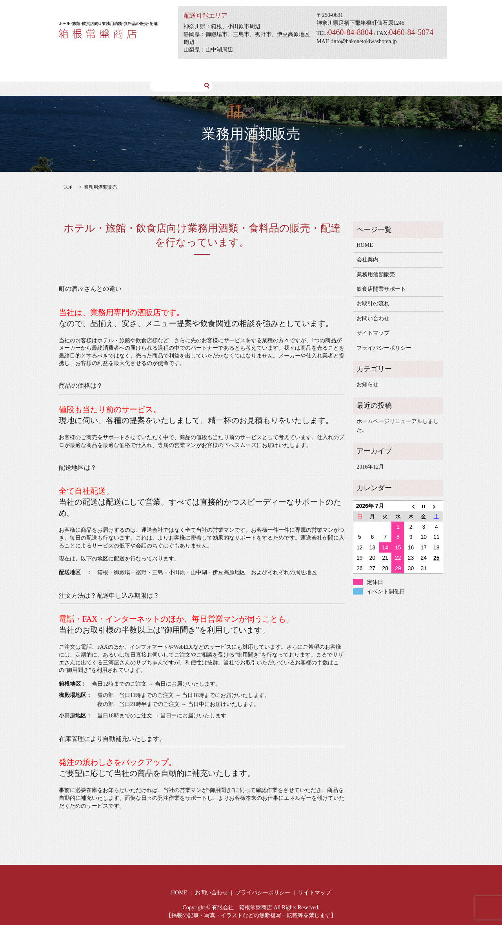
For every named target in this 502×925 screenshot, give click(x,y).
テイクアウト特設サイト (366, 70)
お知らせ (367, 384)
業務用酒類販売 (149, 70)
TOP (68, 187)
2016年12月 (370, 467)
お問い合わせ (306, 70)
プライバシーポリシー (383, 348)
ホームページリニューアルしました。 (397, 425)
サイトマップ (372, 333)
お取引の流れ (260, 70)
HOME (73, 70)
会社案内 (106, 70)
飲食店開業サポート (206, 70)
